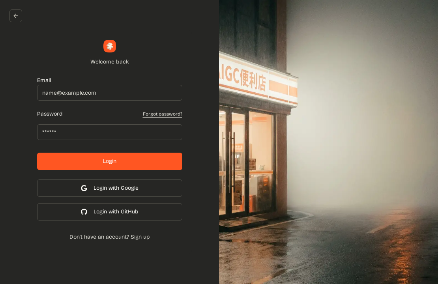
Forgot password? (162, 114)
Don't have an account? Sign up (109, 237)
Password (50, 114)
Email (44, 80)
